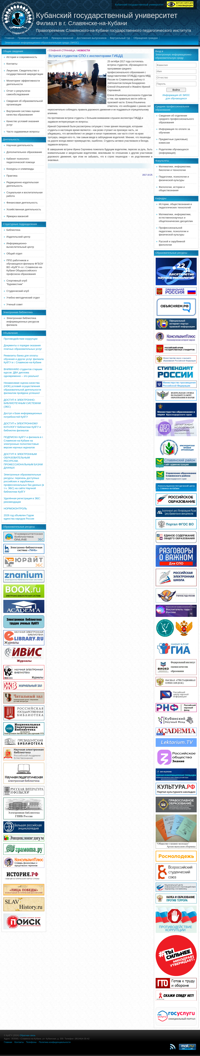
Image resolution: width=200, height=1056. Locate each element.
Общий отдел (14, 253)
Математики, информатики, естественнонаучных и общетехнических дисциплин (176, 218)
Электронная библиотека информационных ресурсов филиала (22, 321)
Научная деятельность (19, 145)
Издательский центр (18, 236)
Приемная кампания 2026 (33, 37)
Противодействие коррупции (21, 338)
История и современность (21, 57)
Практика (11, 175)
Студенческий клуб (17, 291)
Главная (9, 37)
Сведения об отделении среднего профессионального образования (176, 119)
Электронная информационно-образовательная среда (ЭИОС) (42, 42)
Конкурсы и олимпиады (20, 168)
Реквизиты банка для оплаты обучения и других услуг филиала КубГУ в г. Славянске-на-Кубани (24, 359)
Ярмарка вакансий (62, 37)
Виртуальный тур (120, 37)
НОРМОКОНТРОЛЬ (15, 508)
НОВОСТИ (83, 50)
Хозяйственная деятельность (23, 209)
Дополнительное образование (24, 152)
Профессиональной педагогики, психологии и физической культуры (173, 231)
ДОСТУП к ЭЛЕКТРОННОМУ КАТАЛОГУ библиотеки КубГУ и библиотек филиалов (22, 427)
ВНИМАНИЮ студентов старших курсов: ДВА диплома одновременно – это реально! (23, 372)
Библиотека (13, 229)
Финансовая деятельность (22, 202)
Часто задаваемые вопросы (22, 131)
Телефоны (31, 1042)
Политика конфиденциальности (55, 1042)
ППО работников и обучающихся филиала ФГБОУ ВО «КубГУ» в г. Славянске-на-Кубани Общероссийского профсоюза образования (24, 267)
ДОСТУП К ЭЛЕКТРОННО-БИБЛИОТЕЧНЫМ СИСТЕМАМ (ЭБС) (22, 403)
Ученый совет (14, 304)
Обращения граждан (145, 37)
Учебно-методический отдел (23, 297)
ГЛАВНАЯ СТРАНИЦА (62, 50)
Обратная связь (27, 1035)
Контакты (11, 63)
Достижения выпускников (91, 37)
